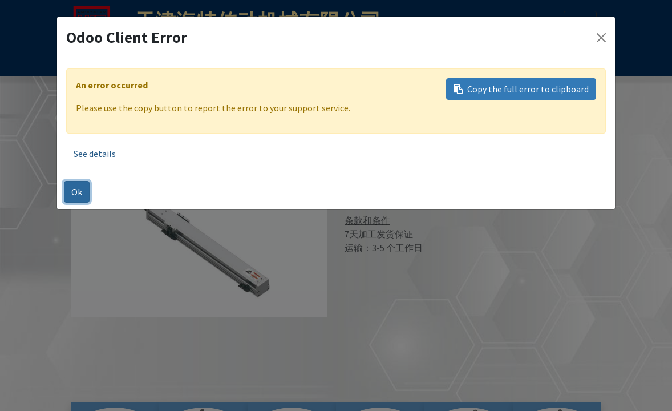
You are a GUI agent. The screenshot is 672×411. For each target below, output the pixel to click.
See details (95, 153)
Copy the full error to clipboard (521, 89)
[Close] (601, 38)
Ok (76, 192)
